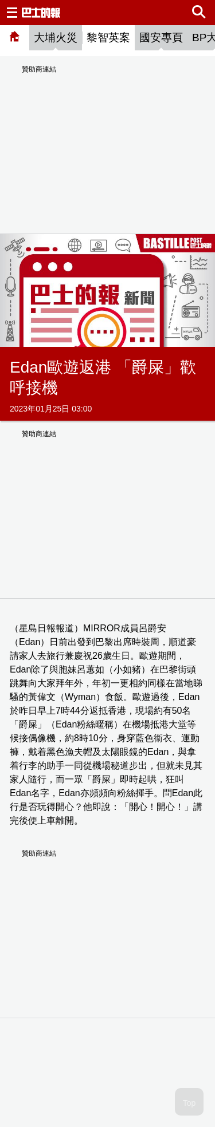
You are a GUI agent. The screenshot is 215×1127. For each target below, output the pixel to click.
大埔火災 (55, 37)
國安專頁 (161, 37)
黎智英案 (108, 37)
